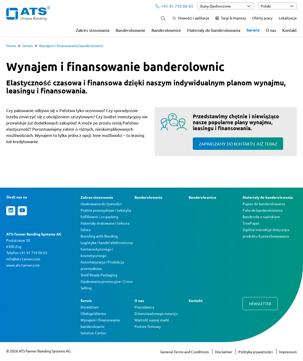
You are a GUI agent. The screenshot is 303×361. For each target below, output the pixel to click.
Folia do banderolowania (262, 210)
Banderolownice (166, 30)
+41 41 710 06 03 (174, 6)
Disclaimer (224, 351)
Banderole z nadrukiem (261, 216)
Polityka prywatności (256, 351)
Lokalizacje (288, 18)
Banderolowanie (130, 30)
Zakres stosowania (92, 30)
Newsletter (260, 303)
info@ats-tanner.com (23, 258)
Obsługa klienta (93, 313)
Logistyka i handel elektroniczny (107, 242)
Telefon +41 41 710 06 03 (26, 252)
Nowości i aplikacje (191, 18)
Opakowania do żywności (101, 203)
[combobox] (225, 6)
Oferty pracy (262, 18)
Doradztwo (90, 307)
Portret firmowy (147, 326)
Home (11, 45)
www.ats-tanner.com (23, 265)
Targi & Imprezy (231, 18)
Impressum (288, 351)
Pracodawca (144, 307)
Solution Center (93, 332)
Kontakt (289, 30)
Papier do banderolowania (264, 203)
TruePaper (251, 223)
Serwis (253, 30)
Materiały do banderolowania (213, 30)
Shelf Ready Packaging (99, 274)
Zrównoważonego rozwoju (156, 313)
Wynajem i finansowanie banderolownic (71, 45)
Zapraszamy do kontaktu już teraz (238, 143)
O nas (271, 30)
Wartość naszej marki (151, 320)
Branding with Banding (99, 236)
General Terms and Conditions (185, 351)
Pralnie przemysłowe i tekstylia (106, 210)
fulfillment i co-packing (99, 216)
